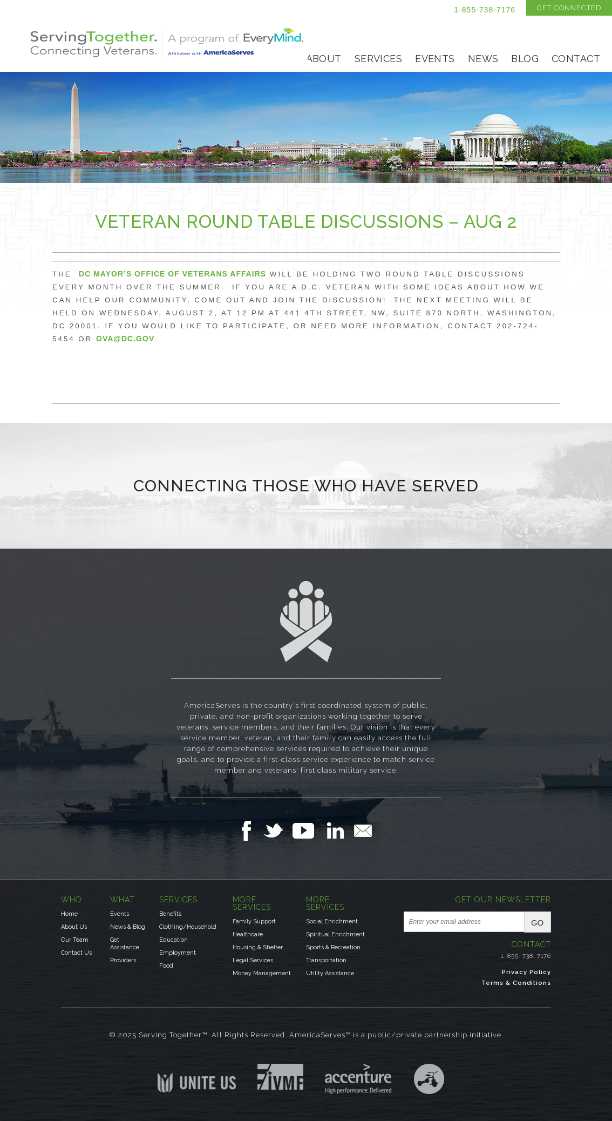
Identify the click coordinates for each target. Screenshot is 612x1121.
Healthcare (248, 934)
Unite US (197, 1078)
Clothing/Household (187, 926)
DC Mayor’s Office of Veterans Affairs (172, 273)
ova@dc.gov (125, 338)
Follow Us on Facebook (249, 830)
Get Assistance (124, 943)
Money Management (262, 973)
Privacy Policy (526, 972)
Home (69, 913)
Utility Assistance (330, 973)
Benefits (170, 913)
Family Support (254, 921)
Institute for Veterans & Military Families (280, 1077)
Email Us (362, 830)
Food (166, 965)
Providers (123, 960)
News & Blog (127, 926)
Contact (576, 58)
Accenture (358, 1079)
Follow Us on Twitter (278, 830)
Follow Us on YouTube (309, 830)
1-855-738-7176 (484, 9)
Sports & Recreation (333, 947)
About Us (74, 926)
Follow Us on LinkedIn (338, 830)
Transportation (326, 960)
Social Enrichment (332, 921)
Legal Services (253, 960)
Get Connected (569, 8)
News (483, 58)
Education (173, 939)
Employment (177, 952)
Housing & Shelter (258, 947)
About (324, 58)
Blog (525, 58)
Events (435, 58)
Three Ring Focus (429, 1079)
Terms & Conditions (516, 983)
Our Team (75, 939)
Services (378, 58)
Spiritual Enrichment (335, 934)
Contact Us (76, 952)
